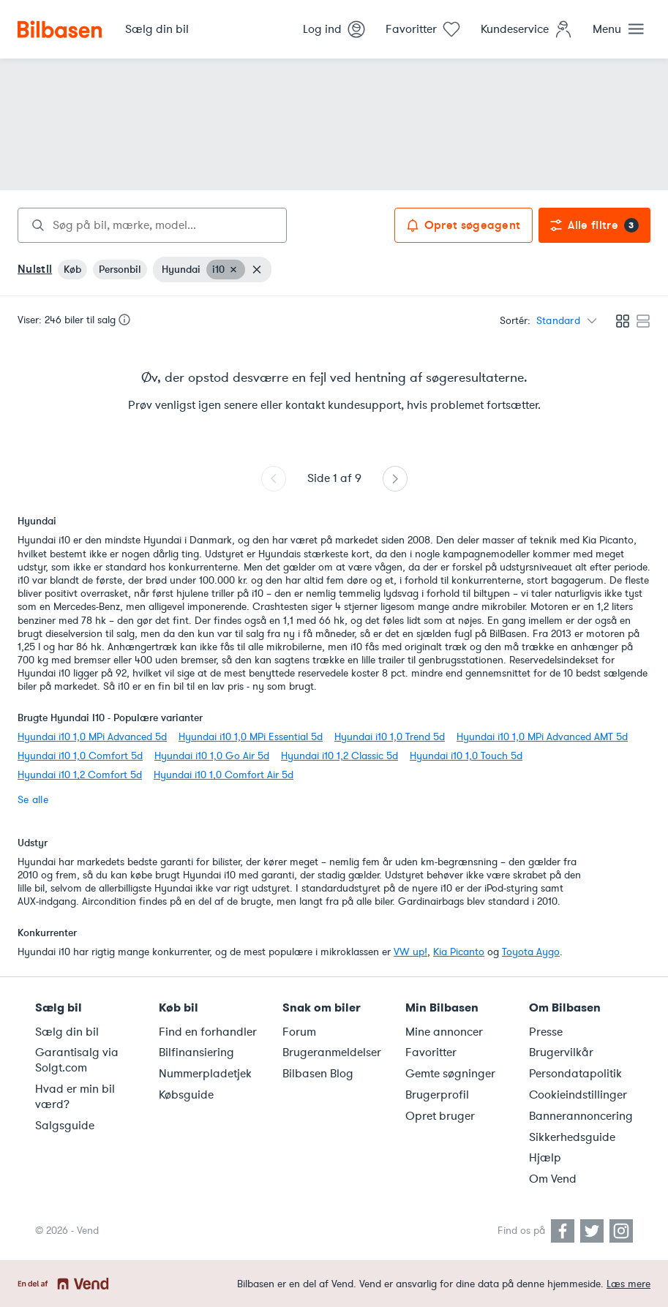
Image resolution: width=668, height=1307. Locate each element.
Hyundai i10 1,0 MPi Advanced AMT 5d (542, 737)
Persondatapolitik (575, 1074)
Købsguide (186, 1095)
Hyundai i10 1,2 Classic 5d (339, 756)
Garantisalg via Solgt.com (77, 1060)
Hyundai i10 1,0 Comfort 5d (80, 756)
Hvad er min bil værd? (75, 1096)
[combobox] (152, 225)
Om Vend (553, 1179)
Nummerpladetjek (205, 1074)
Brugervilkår (561, 1052)
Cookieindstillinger (578, 1095)
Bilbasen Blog (317, 1074)
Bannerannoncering (581, 1116)
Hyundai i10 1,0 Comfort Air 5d (223, 775)
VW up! (410, 952)
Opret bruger (440, 1116)
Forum (299, 1032)
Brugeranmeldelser (331, 1052)
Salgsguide (64, 1126)
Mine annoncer (444, 1032)
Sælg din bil (67, 1032)
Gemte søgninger (450, 1074)
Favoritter (431, 1052)
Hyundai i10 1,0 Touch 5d (466, 756)
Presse (546, 1032)
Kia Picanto (458, 952)
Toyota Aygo (531, 952)
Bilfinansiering (196, 1052)
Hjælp (545, 1158)
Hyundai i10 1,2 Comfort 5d (80, 775)
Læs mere (628, 1284)
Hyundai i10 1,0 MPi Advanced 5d (92, 737)
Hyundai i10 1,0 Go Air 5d (211, 756)
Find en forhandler (208, 1032)
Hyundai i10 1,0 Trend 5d (389, 737)
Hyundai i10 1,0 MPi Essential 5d (251, 737)
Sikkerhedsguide (572, 1137)
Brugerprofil (437, 1095)
